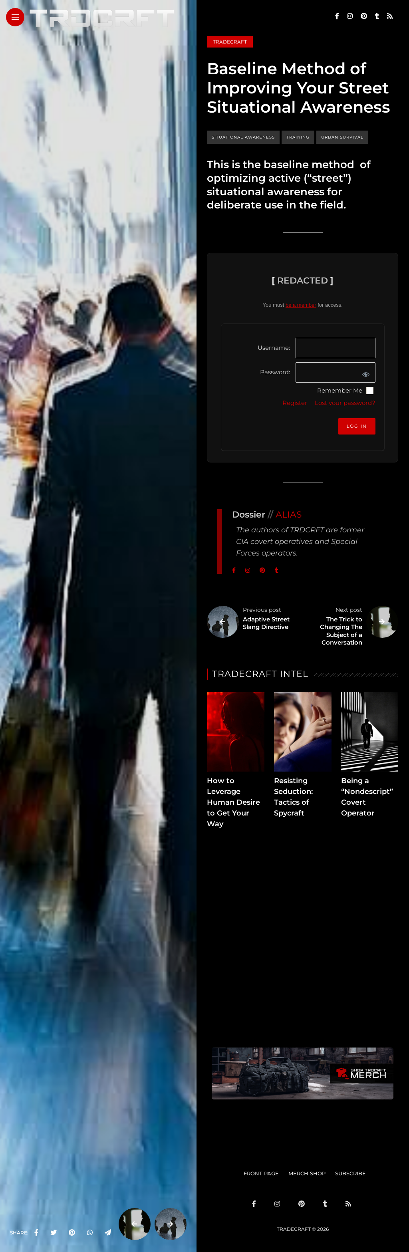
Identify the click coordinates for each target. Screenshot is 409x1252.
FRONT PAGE (261, 1173)
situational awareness (243, 137)
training (298, 137)
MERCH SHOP (307, 1173)
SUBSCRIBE (350, 1173)
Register (294, 403)
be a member (301, 305)
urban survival (342, 137)
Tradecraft (230, 42)
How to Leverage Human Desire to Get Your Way (233, 802)
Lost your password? (345, 403)
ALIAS (289, 514)
